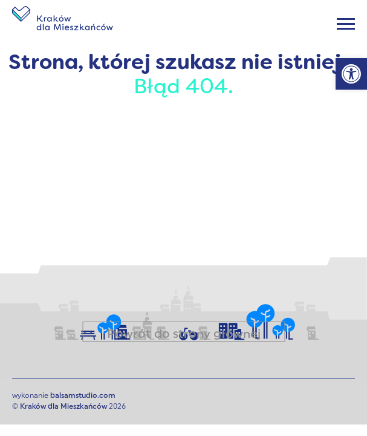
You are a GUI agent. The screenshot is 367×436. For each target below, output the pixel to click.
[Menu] (346, 24)
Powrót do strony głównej (184, 335)
